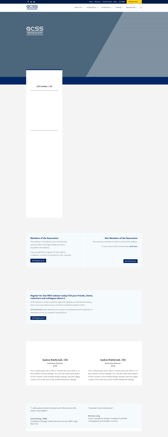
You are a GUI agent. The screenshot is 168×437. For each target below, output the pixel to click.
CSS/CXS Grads (107, 2)
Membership (130, 7)
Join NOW (122, 2)
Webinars (97, 2)
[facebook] (28, 2)
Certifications (91, 7)
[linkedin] (31, 2)
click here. (133, 246)
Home (91, 2)
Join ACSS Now (130, 261)
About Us (78, 7)
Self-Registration (38, 260)
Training (118, 7)
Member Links (133, 2)
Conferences (105, 7)
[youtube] (34, 2)
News (115, 2)
